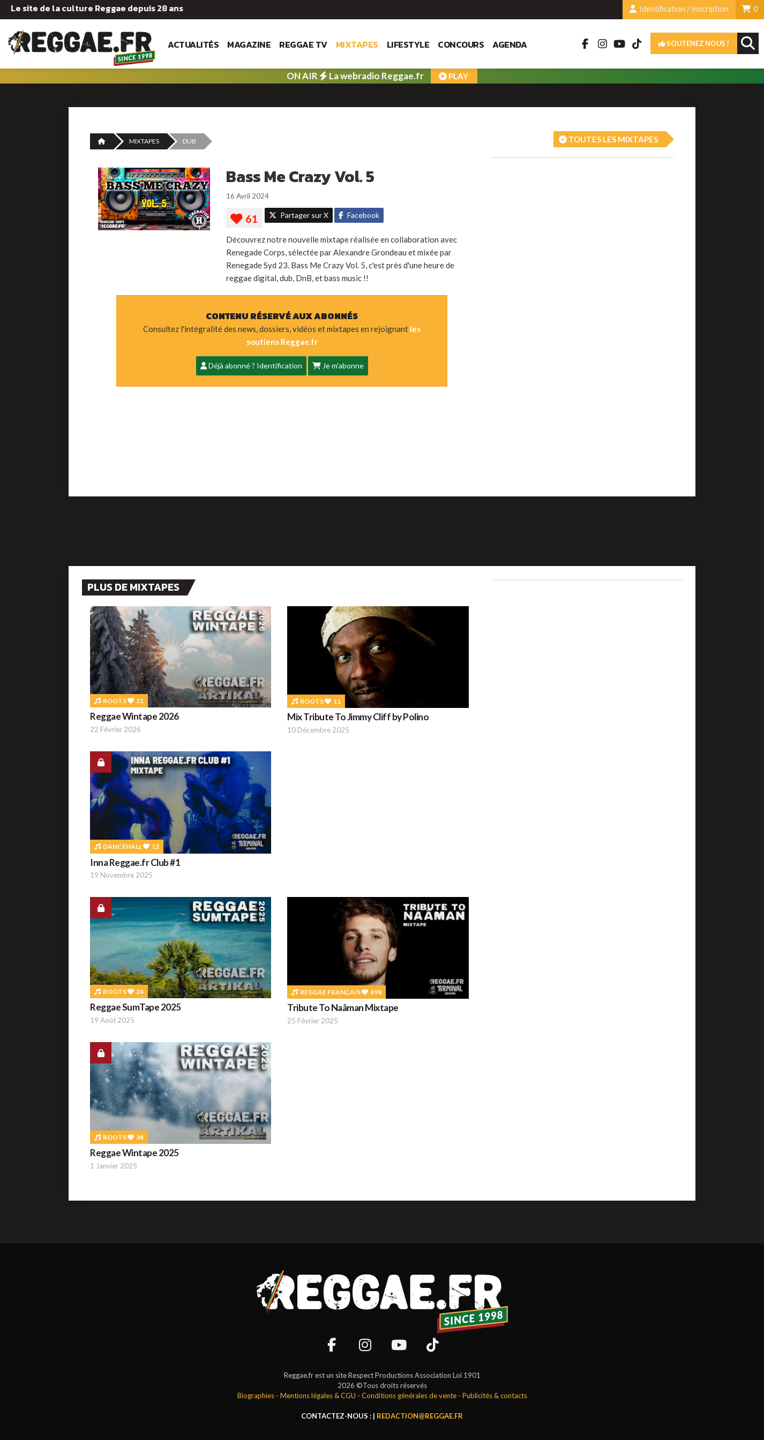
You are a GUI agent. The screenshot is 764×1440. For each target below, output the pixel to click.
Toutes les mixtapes (608, 139)
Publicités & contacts (494, 1395)
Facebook (359, 215)
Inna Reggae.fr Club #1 (135, 862)
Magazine (249, 44)
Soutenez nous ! (693, 43)
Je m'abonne (338, 365)
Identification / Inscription (679, 8)
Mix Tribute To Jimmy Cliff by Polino (358, 716)
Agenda (509, 44)
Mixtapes (357, 44)
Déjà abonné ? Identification (251, 365)
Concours (461, 44)
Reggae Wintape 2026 (134, 716)
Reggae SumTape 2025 (135, 1007)
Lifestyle (408, 44)
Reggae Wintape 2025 (134, 1152)
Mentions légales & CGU (318, 1395)
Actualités (193, 44)
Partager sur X (298, 215)
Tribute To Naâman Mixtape (343, 1007)
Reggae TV (303, 44)
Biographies (255, 1395)
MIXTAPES (144, 141)
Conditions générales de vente (409, 1395)
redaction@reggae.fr (420, 1416)
